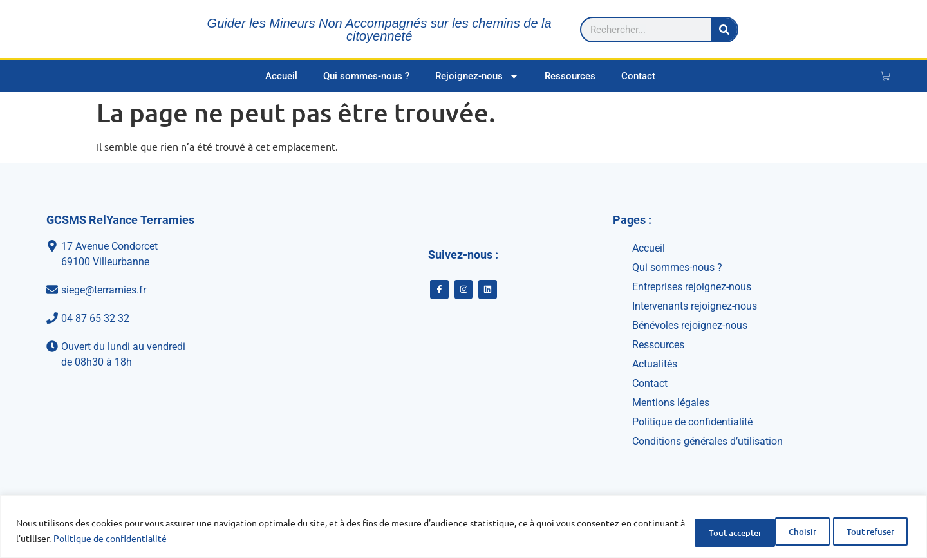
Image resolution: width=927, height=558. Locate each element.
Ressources (570, 76)
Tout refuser (766, 531)
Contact (638, 76)
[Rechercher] (887, 29)
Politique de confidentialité (163, 539)
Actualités (654, 364)
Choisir (684, 531)
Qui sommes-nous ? (366, 76)
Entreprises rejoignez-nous (691, 287)
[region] (463, 527)
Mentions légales (670, 402)
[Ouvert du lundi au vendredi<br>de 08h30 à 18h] (170, 354)
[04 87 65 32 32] (170, 318)
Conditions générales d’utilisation (707, 441)
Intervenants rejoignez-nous (694, 306)
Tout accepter (863, 531)
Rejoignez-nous (477, 76)
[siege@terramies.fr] (170, 290)
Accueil (281, 76)
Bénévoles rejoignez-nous (689, 325)
